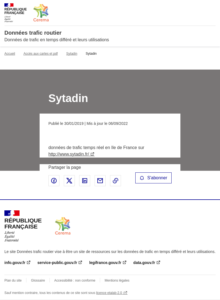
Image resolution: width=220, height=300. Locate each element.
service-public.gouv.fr (57, 262)
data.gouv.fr (144, 262)
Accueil (9, 54)
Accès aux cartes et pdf (40, 54)
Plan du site (13, 280)
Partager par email (100, 180)
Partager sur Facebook (53, 180)
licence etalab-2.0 (109, 293)
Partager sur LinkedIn (84, 180)
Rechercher (201, 6)
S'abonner (153, 177)
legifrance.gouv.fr (105, 262)
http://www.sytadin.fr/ (68, 154)
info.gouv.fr (14, 262)
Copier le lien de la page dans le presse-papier (115, 180)
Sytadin (71, 54)
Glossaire (38, 280)
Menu (212, 6)
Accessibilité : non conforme (74, 280)
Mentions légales (117, 280)
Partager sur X (69, 180)
